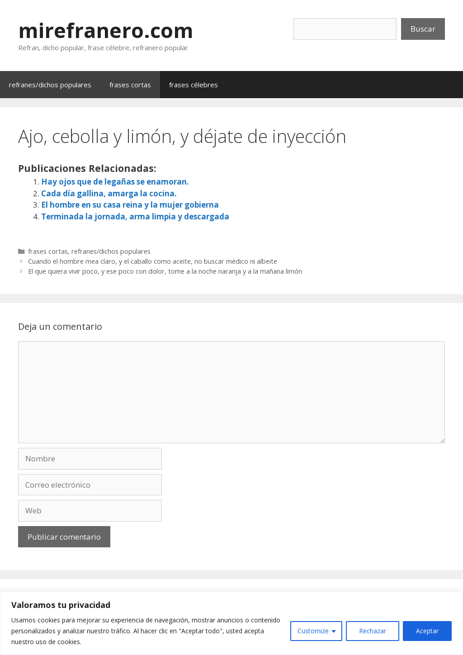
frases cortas (130, 84)
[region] (231, 623)
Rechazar (372, 631)
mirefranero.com (106, 30)
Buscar (423, 29)
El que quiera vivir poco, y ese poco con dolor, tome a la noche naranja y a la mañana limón (165, 271)
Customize (313, 631)
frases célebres (193, 84)
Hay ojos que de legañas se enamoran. (115, 181)
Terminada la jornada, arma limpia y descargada (135, 216)
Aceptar (427, 631)
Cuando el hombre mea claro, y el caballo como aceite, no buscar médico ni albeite (152, 261)
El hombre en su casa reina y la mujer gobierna (130, 204)
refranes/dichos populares (50, 84)
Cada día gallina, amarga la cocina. (109, 193)
